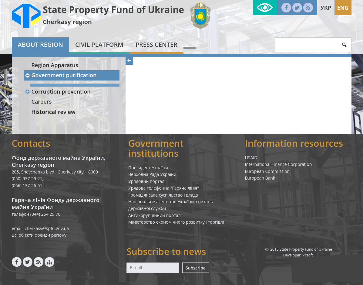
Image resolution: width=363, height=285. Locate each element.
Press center (156, 44)
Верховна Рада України (152, 174)
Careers (42, 101)
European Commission (267, 171)
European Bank (260, 178)
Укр (326, 7)
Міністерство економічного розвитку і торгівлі (176, 222)
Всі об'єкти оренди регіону (39, 235)
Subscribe (196, 268)
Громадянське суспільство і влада (163, 195)
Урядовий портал (146, 181)
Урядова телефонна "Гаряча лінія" (163, 188)
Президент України (148, 167)
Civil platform (99, 44)
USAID (251, 157)
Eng (343, 7)
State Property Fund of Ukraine (113, 9)
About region (40, 44)
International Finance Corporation (278, 164)
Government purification (61, 75)
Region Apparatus (55, 65)
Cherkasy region (67, 22)
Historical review (54, 111)
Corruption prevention (58, 91)
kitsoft (307, 255)
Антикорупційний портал (154, 215)
